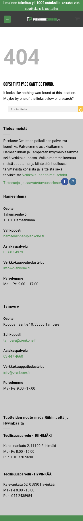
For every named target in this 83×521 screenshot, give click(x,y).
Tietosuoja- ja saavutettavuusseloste (32, 183)
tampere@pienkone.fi (19, 340)
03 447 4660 (13, 356)
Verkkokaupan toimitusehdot (44, 175)
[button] (7, 19)
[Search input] (44, 109)
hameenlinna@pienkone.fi (23, 236)
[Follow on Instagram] (72, 181)
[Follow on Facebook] (64, 181)
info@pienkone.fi (16, 268)
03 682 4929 (13, 252)
